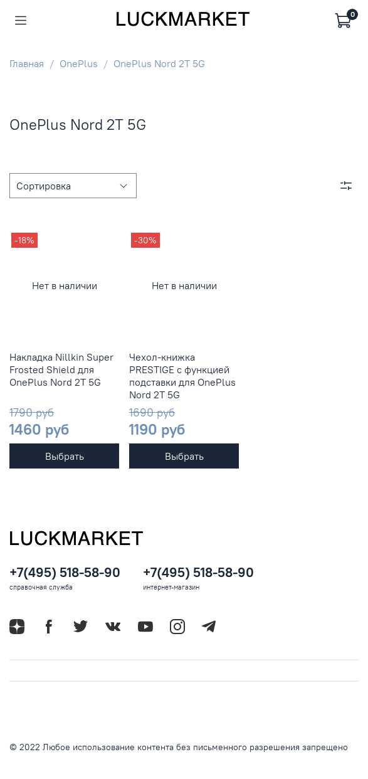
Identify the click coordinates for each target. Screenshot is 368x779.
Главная (26, 63)
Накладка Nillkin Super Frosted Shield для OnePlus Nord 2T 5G (61, 369)
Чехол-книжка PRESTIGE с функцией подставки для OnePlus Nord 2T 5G (182, 376)
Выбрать (64, 456)
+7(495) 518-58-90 (64, 572)
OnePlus (79, 63)
